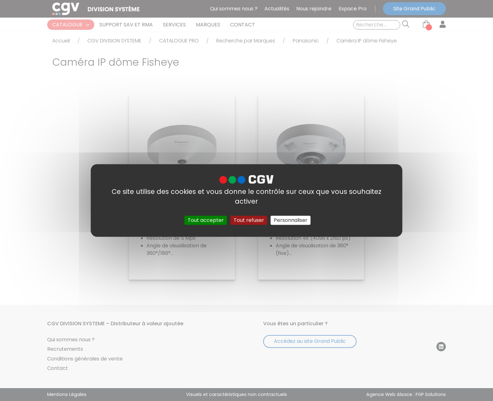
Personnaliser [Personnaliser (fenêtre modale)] (290, 220)
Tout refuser (249, 220)
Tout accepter (206, 220)
